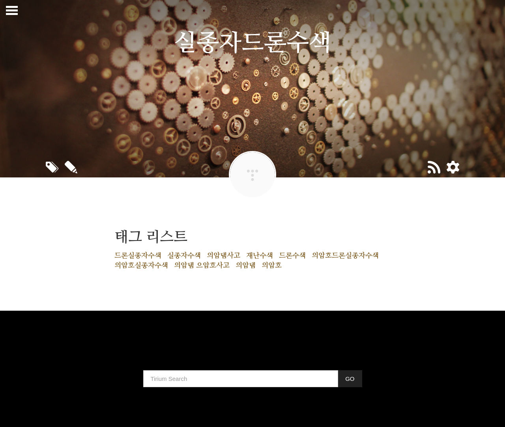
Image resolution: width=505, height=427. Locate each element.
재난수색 (259, 255)
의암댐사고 (223, 255)
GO (349, 378)
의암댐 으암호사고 (202, 265)
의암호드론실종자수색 (345, 255)
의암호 (272, 265)
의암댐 (246, 265)
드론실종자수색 (137, 255)
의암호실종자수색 (141, 265)
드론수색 (292, 255)
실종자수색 (184, 255)
